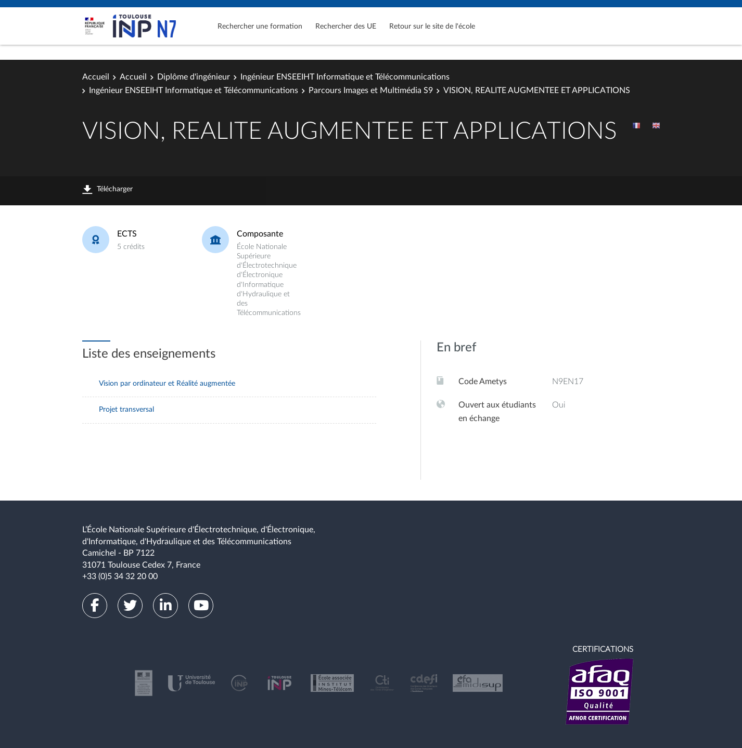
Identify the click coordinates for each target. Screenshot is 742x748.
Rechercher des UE (345, 26)
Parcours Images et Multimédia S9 (371, 90)
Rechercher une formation (260, 26)
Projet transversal (126, 409)
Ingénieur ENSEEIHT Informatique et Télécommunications (345, 77)
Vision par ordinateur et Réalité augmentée (167, 383)
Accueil (95, 77)
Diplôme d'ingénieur (193, 77)
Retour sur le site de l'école (432, 26)
